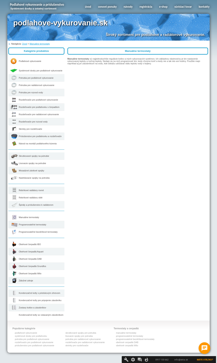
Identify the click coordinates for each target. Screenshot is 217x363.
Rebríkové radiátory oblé (30, 197)
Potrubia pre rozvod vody (31, 92)
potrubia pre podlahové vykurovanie (32, 339)
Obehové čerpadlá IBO (30, 244)
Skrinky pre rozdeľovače (30, 129)
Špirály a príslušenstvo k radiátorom (36, 205)
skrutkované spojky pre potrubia (80, 333)
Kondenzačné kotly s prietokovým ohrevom (39, 293)
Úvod (24, 44)
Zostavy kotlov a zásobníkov (32, 307)
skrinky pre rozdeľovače (76, 345)
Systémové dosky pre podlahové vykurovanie (40, 70)
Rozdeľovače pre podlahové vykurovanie (38, 100)
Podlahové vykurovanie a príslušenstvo (37, 5)
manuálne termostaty (126, 333)
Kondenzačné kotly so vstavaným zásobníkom (41, 315)
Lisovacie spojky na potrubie (32, 163)
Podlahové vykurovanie (30, 61)
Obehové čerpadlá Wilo (30, 273)
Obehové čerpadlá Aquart (31, 251)
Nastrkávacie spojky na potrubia (34, 178)
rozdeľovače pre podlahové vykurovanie (34, 342)
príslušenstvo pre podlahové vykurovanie (34, 345)
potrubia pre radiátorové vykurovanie (83, 339)
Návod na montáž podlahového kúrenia (38, 143)
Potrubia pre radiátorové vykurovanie (36, 85)
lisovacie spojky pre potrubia (79, 336)
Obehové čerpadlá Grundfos (32, 266)
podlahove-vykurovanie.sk (60, 23)
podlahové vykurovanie (26, 333)
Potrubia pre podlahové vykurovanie (36, 78)
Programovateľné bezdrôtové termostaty (38, 232)
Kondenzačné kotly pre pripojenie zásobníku (40, 300)
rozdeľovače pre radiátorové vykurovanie (85, 342)
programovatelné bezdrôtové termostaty (135, 339)
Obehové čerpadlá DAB (30, 259)
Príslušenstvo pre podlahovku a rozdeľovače (40, 136)
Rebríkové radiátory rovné (31, 190)
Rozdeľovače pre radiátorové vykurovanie (39, 114)
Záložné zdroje (26, 280)
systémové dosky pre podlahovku (31, 336)
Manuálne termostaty (40, 44)
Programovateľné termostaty (32, 224)
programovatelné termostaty (129, 336)
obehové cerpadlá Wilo (127, 345)
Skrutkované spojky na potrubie (34, 156)
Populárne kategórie (23, 328)
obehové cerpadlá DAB (127, 342)
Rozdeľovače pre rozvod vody (33, 121)
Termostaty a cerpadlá (126, 328)
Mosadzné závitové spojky (31, 170)
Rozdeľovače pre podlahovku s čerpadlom (39, 107)
